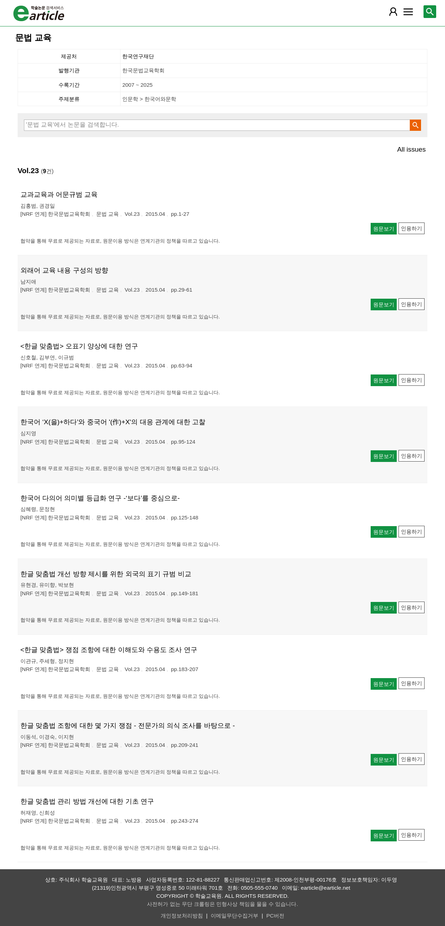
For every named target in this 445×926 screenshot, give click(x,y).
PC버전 (275, 916)
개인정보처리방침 (182, 916)
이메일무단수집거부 (234, 916)
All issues (411, 149)
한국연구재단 (138, 56)
